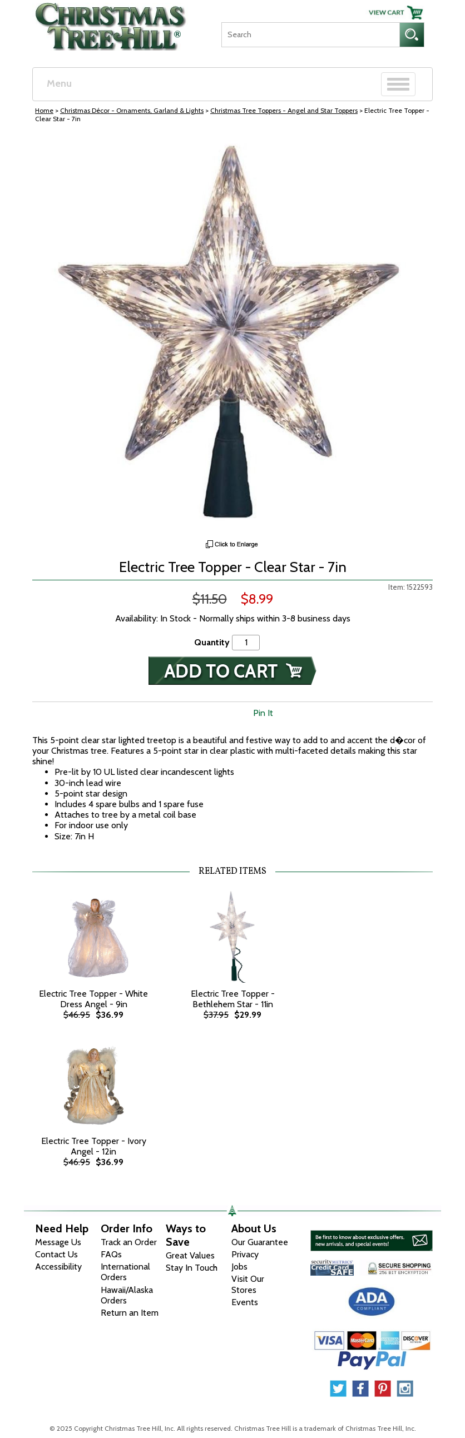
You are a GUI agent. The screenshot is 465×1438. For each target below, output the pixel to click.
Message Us (58, 1242)
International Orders (125, 1271)
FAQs (111, 1254)
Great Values (190, 1255)
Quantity (212, 642)
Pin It (263, 713)
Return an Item (130, 1312)
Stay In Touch (191, 1267)
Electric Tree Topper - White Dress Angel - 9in (93, 998)
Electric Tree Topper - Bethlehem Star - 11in (233, 998)
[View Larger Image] (232, 334)
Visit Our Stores (247, 1284)
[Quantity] (246, 642)
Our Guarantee (259, 1242)
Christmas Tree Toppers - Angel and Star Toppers (284, 110)
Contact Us (56, 1254)
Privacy (245, 1254)
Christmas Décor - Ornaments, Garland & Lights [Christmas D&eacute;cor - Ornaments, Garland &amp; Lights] (132, 110)
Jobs (239, 1266)
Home (44, 110)
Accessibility (58, 1266)
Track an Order (129, 1242)
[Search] (310, 34)
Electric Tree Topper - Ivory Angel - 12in (93, 1146)
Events (244, 1302)
